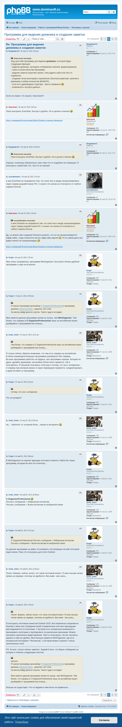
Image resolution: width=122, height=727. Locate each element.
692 (97, 128)
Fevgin (89, 270)
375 (97, 278)
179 (97, 350)
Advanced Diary (26, 309)
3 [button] (112, 39)
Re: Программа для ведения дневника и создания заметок (26, 46)
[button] (101, 39)
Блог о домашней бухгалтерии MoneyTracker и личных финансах (34, 120)
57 (97, 197)
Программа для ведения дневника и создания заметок (44, 34)
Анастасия (90, 119)
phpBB (55, 712)
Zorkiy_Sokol (91, 342)
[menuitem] (19, 23)
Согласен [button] (104, 720)
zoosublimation (92, 190)
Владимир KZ (91, 44)
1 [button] (105, 39)
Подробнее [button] (21, 722)
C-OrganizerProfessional (51, 306)
